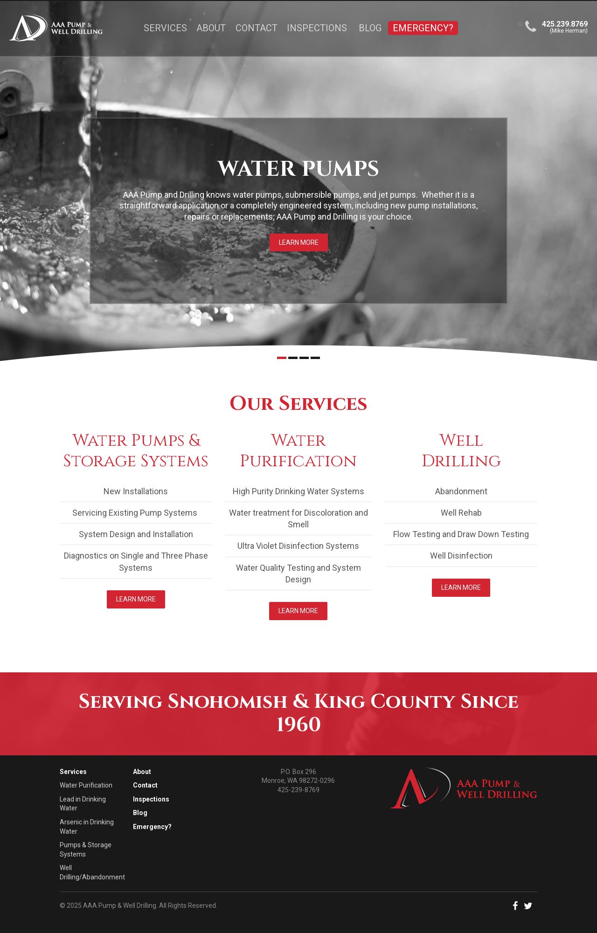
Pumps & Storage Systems (85, 849)
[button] (517, 907)
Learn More (299, 242)
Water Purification (86, 785)
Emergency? (423, 28)
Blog (370, 28)
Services (165, 28)
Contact (257, 28)
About (211, 28)
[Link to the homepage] (67, 27)
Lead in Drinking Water (83, 803)
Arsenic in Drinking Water (87, 826)
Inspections (317, 28)
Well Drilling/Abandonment (92, 872)
